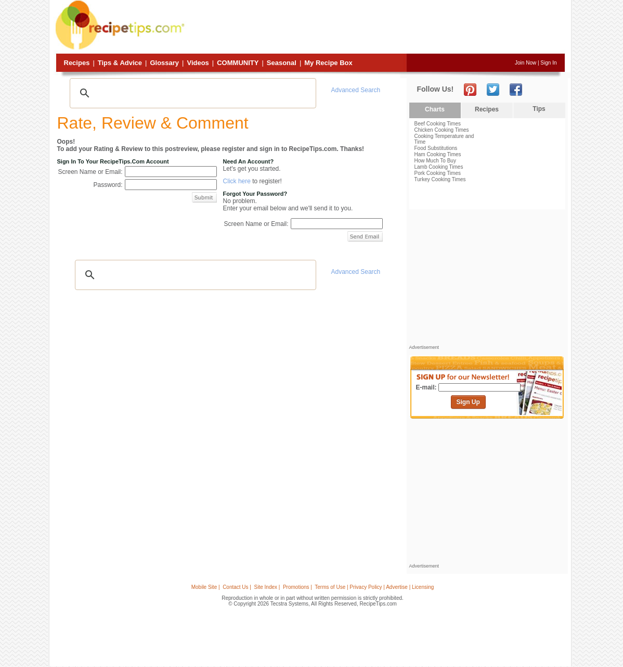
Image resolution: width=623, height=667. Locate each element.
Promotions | (297, 587)
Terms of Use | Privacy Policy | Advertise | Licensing (374, 587)
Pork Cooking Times (437, 173)
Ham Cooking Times (437, 154)
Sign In (548, 63)
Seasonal (281, 63)
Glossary (164, 63)
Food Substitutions (436, 148)
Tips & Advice (120, 63)
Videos (198, 63)
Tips (539, 108)
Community (237, 63)
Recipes (77, 63)
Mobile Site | (205, 587)
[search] (191, 93)
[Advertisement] (376, 27)
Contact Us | (237, 587)
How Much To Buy (435, 160)
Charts (435, 109)
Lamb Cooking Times (438, 167)
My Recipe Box (328, 63)
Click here (237, 181)
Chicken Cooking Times (441, 130)
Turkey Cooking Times (440, 179)
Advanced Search (356, 90)
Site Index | (267, 587)
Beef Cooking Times (437, 124)
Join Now (525, 63)
